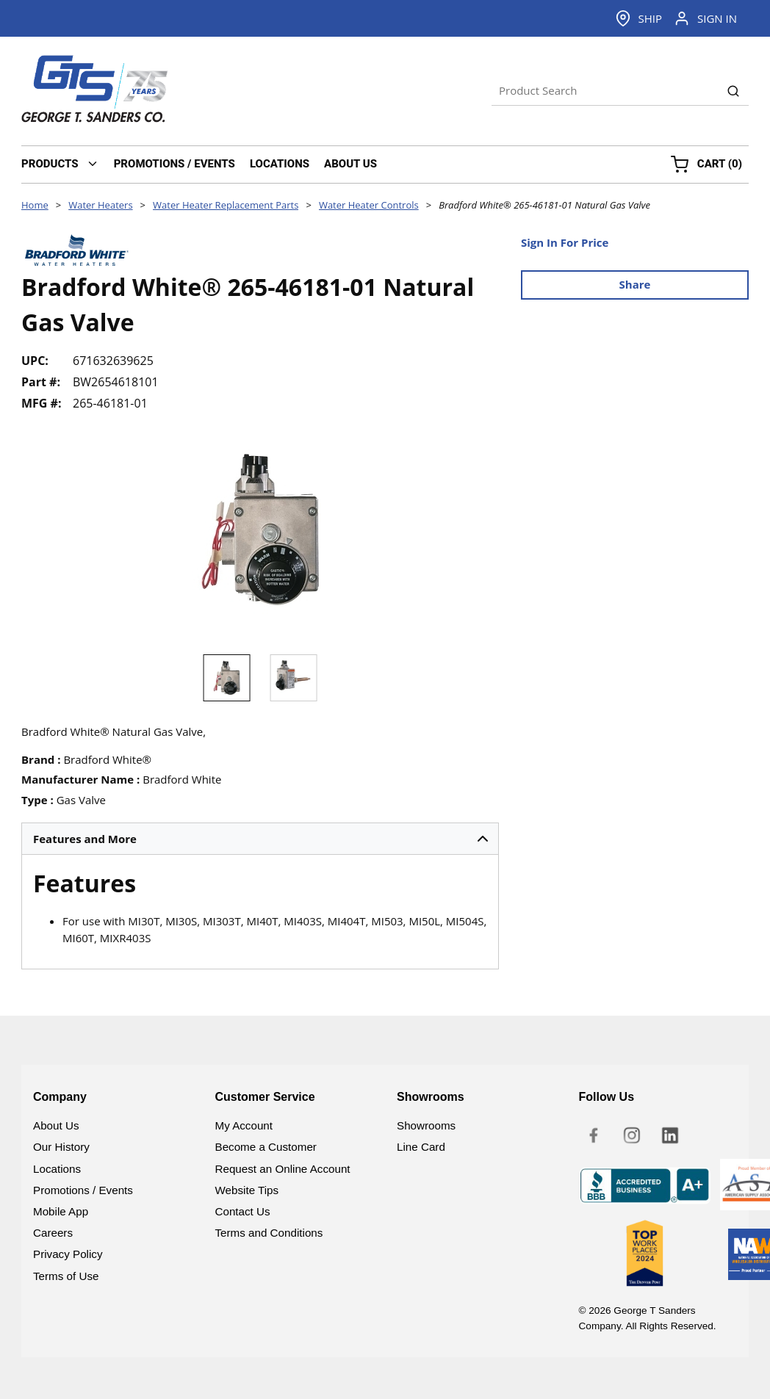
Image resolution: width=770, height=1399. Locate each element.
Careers (53, 1232)
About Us (56, 1125)
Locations (57, 1169)
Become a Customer (266, 1146)
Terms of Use (65, 1276)
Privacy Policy (68, 1254)
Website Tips (247, 1190)
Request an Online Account (282, 1169)
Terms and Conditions (269, 1232)
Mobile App (60, 1211)
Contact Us (242, 1211)
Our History (61, 1146)
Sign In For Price (564, 242)
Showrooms (426, 1125)
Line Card (421, 1146)
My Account (244, 1125)
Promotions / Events (83, 1190)
